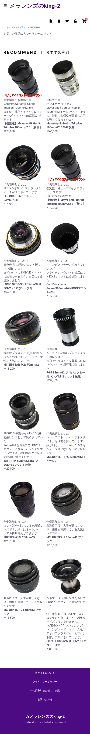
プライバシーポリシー (45, 681)
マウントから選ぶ (17, 27)
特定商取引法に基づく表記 (45, 690)
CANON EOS (34, 27)
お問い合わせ (45, 699)
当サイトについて (45, 672)
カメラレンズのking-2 (32, 6)
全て (4, 27)
